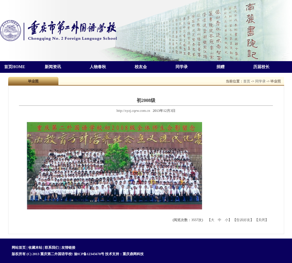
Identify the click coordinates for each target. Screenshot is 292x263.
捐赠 (220, 67)
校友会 (141, 67)
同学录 (181, 67)
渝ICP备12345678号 (89, 254)
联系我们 (52, 248)
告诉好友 (243, 220)
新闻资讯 (53, 67)
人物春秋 (98, 67)
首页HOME (14, 67)
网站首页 (19, 248)
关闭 (261, 220)
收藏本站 (35, 248)
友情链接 (68, 248)
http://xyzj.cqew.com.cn (133, 111)
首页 (246, 81)
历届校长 (261, 67)
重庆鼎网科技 (133, 254)
